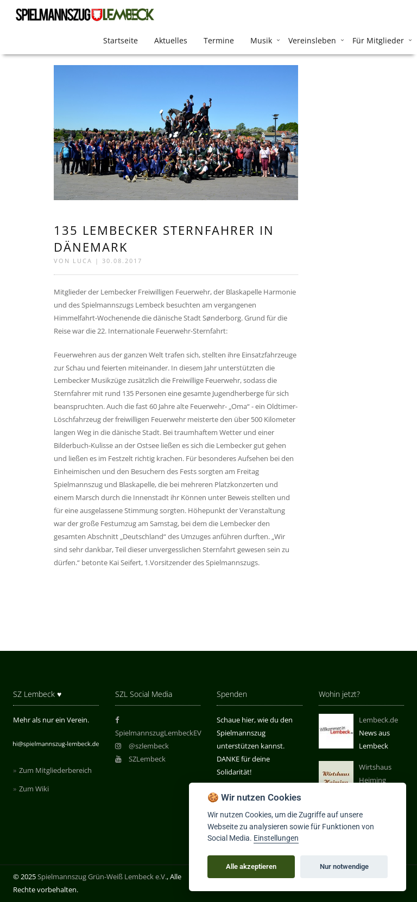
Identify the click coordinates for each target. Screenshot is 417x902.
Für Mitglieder (378, 40)
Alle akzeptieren (251, 866)
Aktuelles (170, 40)
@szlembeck (142, 746)
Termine (219, 40)
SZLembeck (140, 759)
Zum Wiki (34, 789)
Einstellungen (276, 838)
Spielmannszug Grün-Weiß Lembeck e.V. (102, 876)
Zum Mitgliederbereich (55, 770)
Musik (261, 40)
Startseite (120, 40)
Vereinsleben (312, 40)
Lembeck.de (378, 720)
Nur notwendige (344, 866)
